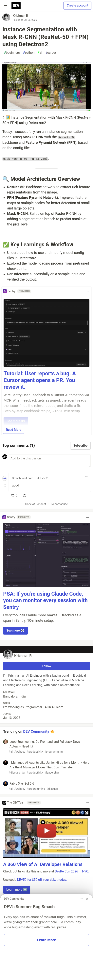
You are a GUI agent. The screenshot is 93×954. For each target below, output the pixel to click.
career (50, 52)
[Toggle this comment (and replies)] (5, 485)
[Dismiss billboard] (87, 899)
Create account (77, 5)
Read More (13, 430)
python (28, 52)
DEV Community (36, 731)
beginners (12, 52)
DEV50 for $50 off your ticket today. (42, 880)
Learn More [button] (46, 940)
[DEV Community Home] (16, 5)
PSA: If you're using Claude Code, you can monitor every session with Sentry (45, 600)
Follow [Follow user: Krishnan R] (46, 666)
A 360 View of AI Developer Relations (43, 864)
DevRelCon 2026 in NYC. (72, 871)
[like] (14, 496)
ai (40, 52)
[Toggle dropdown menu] (87, 291)
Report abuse (59, 504)
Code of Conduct (35, 504)
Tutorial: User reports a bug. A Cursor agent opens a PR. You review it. (40, 380)
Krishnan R (20, 16)
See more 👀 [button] (15, 630)
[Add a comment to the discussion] (49, 460)
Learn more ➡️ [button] (16, 889)
